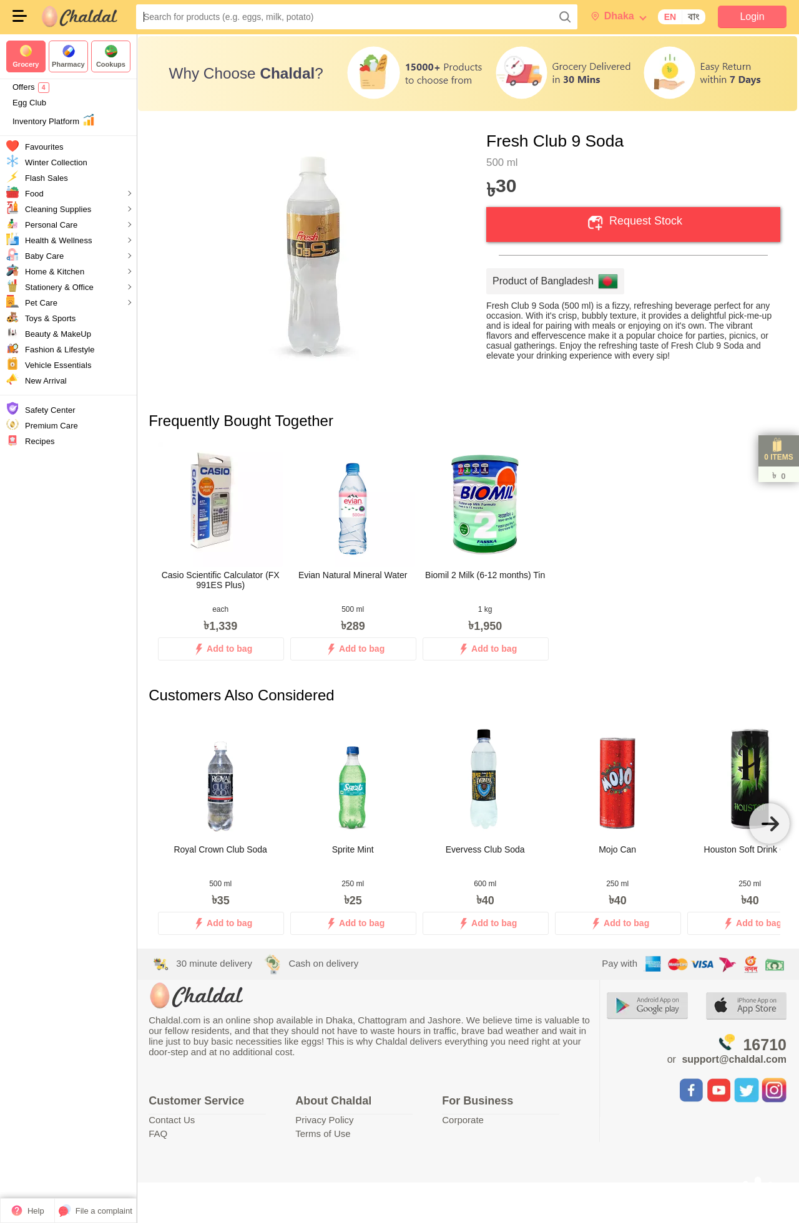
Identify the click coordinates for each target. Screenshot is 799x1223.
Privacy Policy (326, 1119)
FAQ (159, 1133)
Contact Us (173, 1119)
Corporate (463, 1119)
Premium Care (51, 425)
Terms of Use (324, 1133)
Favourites (44, 147)
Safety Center (50, 410)
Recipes (40, 441)
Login (752, 16)
